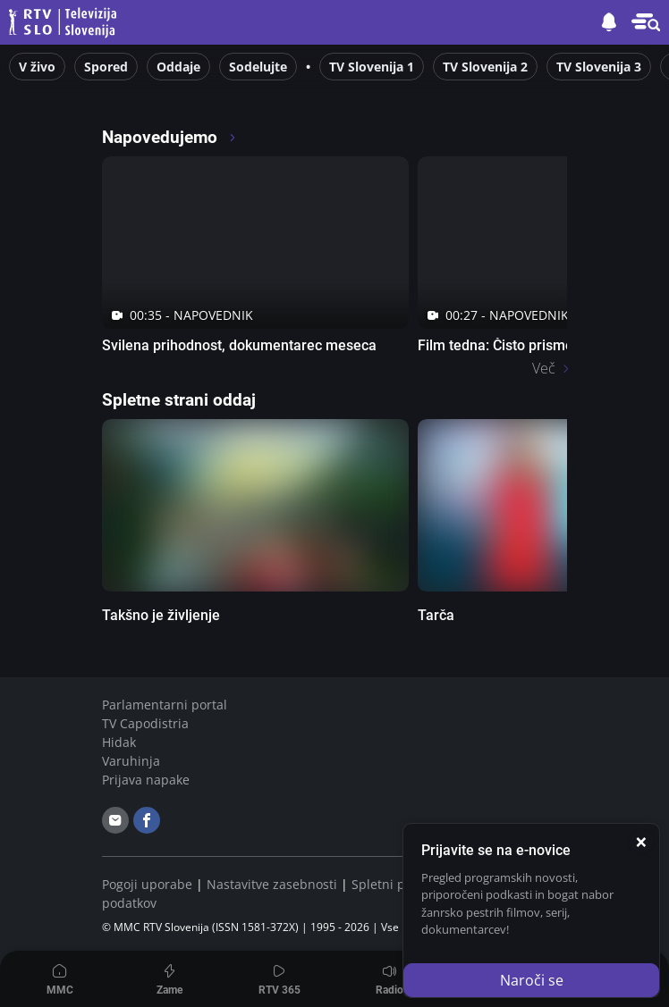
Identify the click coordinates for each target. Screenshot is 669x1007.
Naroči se (531, 980)
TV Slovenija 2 (485, 66)
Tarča (436, 615)
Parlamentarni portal (164, 704)
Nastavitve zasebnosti (272, 884)
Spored (106, 66)
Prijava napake (146, 779)
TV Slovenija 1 (371, 66)
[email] (115, 820)
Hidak (119, 742)
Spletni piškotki (397, 884)
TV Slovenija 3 (598, 66)
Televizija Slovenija (65, 22)
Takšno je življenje (161, 615)
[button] (645, 22)
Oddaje (178, 66)
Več (543, 368)
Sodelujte (258, 66)
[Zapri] (641, 841)
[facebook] (146, 820)
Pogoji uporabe (147, 884)
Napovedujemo (169, 137)
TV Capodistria (145, 723)
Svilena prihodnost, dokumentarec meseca (239, 345)
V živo (37, 66)
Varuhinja (131, 760)
